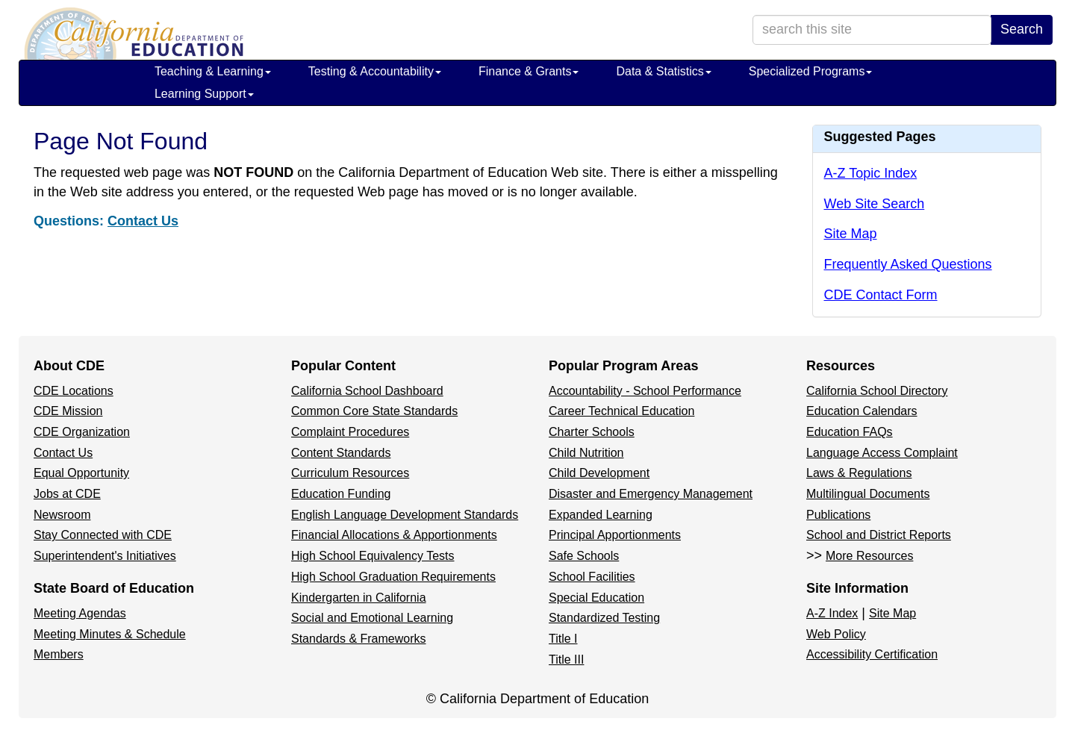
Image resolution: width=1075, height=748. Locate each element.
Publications (838, 514)
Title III (566, 659)
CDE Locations (73, 390)
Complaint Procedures (350, 432)
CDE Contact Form (881, 294)
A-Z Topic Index (870, 173)
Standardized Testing (604, 617)
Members (59, 654)
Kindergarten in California (358, 597)
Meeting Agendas (80, 613)
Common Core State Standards (374, 411)
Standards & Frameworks (358, 638)
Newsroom (62, 514)
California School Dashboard (367, 390)
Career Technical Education (621, 411)
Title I (563, 638)
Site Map (850, 233)
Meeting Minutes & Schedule (110, 634)
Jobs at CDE (67, 493)
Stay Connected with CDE (103, 535)
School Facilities (592, 576)
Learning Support (204, 93)
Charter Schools (592, 432)
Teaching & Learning (213, 71)
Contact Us (143, 221)
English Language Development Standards (404, 514)
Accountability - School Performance (645, 390)
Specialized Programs (811, 71)
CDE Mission (68, 411)
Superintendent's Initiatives (105, 555)
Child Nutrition (586, 452)
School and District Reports (878, 535)
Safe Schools (584, 555)
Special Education (596, 597)
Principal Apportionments (615, 535)
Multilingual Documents (867, 493)
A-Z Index (832, 613)
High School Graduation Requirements (393, 576)
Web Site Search (874, 203)
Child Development (599, 473)
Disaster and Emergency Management (650, 493)
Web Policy (836, 634)
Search (1021, 29)
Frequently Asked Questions (908, 264)
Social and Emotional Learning (372, 617)
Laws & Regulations (859, 473)
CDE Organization (82, 432)
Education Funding (340, 493)
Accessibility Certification (872, 654)
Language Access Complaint (882, 452)
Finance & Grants (529, 71)
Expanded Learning (600, 514)
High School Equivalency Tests (373, 555)
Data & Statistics (663, 71)
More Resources (869, 555)
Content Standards (340, 452)
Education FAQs (849, 432)
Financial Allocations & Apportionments (394, 535)
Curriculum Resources (350, 473)
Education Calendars (861, 411)
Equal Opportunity (81, 473)
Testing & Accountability (374, 71)
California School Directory (876, 390)
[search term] (871, 30)
